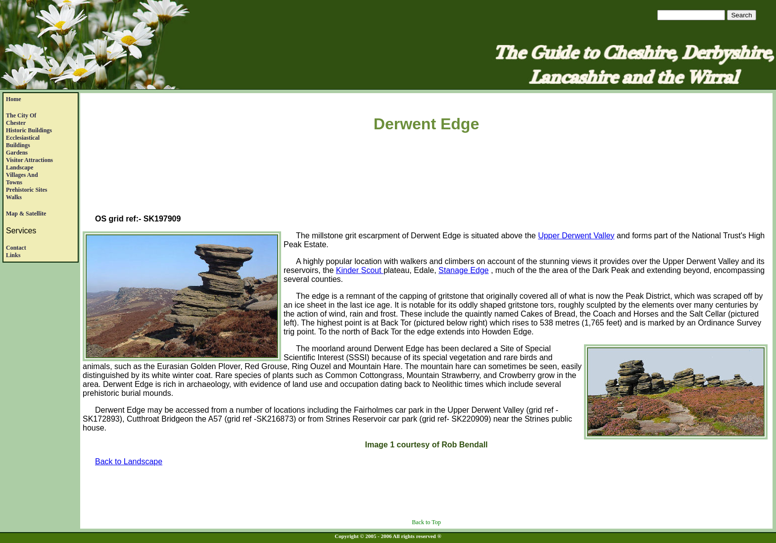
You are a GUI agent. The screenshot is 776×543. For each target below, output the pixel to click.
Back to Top (426, 522)
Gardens (17, 152)
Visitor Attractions (29, 160)
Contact (16, 247)
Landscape (19, 167)
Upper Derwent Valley (576, 235)
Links (13, 255)
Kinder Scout (360, 270)
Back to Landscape (128, 461)
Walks (14, 197)
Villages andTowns (22, 178)
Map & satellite (26, 213)
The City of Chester (21, 119)
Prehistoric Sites (26, 189)
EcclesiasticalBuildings (23, 141)
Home (13, 99)
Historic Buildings (29, 130)
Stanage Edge (463, 270)
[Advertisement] (426, 175)
